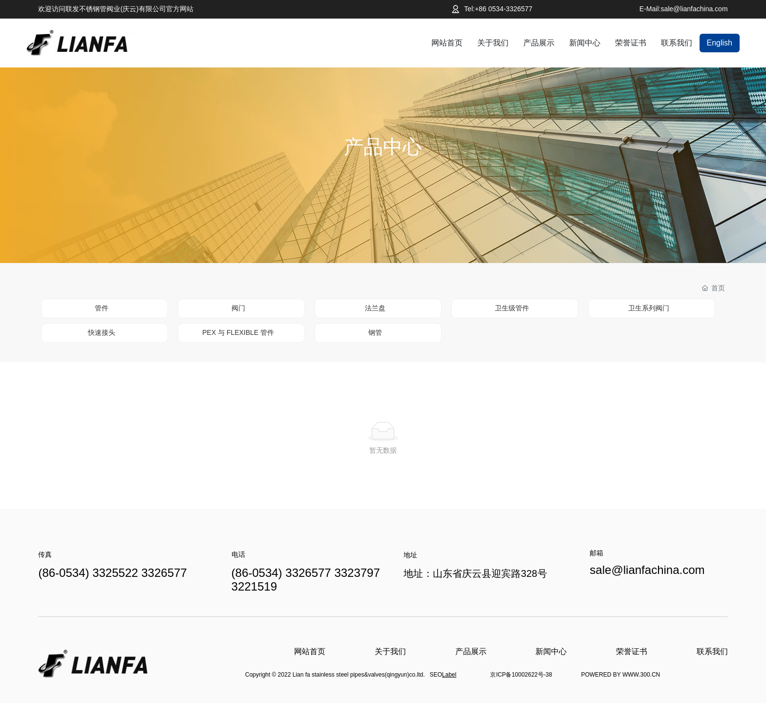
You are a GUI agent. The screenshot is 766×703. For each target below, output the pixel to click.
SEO (436, 674)
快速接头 (101, 332)
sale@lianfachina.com (647, 569)
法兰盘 (375, 308)
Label (449, 674)
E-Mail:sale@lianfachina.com (683, 9)
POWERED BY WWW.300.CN (620, 674)
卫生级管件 (512, 308)
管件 (101, 308)
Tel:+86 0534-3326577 (498, 9)
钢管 (375, 332)
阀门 (238, 308)
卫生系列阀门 (648, 308)
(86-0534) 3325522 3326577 (112, 572)
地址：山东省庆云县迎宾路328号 (475, 573)
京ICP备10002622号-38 (521, 674)
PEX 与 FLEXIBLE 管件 (238, 332)
